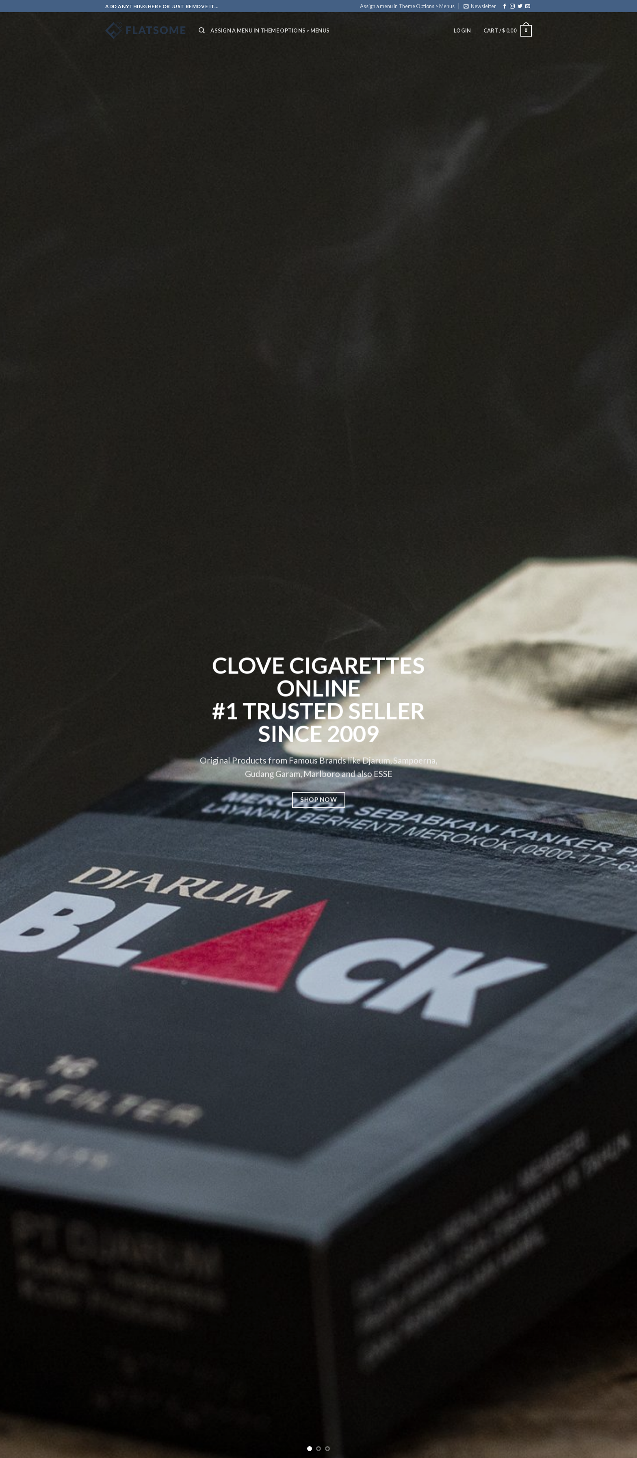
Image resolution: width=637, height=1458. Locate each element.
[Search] (202, 30)
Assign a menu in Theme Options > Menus (407, 6)
